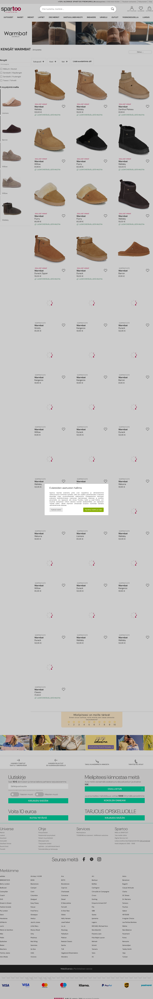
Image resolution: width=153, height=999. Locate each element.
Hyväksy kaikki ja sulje (93, 510)
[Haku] (112, 9)
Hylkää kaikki (56, 510)
